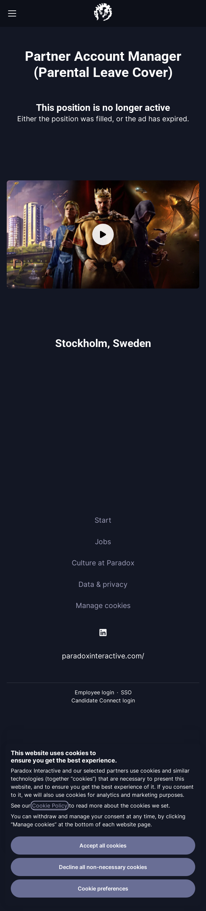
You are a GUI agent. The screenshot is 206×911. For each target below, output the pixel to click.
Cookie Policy (49, 805)
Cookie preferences (103, 888)
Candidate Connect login (103, 700)
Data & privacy (103, 584)
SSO (126, 692)
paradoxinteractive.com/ (103, 656)
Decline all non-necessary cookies (103, 867)
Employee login (94, 692)
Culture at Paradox (103, 563)
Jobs (103, 541)
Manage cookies (103, 605)
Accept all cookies (103, 845)
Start (103, 520)
